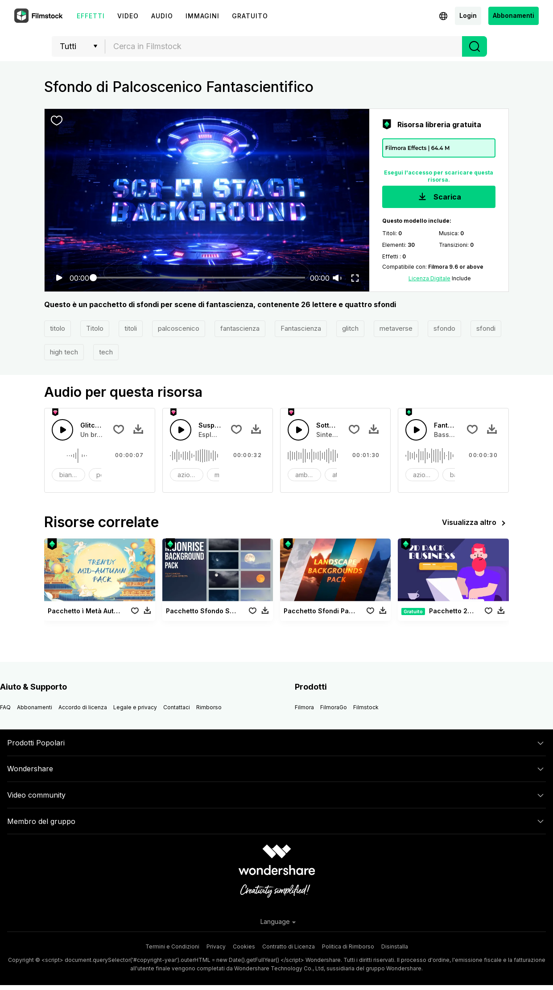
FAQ (5, 707)
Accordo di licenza (82, 707)
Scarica (439, 197)
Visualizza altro (475, 523)
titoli (130, 328)
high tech (64, 352)
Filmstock (366, 707)
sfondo (444, 328)
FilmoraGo (333, 707)
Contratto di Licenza (288, 946)
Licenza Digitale (429, 278)
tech (106, 352)
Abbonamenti (513, 15)
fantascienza (240, 328)
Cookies (244, 946)
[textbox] (284, 46)
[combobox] (283, 46)
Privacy (216, 946)
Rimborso (209, 707)
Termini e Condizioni (172, 946)
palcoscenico (178, 328)
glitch (350, 328)
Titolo (94, 328)
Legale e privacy (135, 707)
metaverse (396, 328)
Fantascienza (301, 328)
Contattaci (176, 707)
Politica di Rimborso (348, 946)
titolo (57, 328)
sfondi (485, 328)
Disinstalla (394, 946)
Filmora (304, 707)
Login (468, 15)
